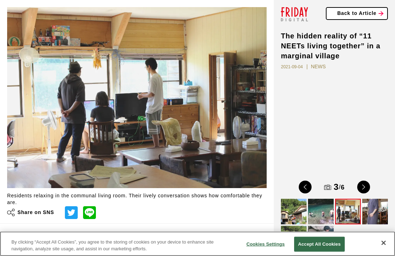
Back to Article (356, 13)
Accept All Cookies (319, 244)
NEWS (318, 66)
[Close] (383, 243)
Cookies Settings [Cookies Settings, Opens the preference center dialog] (265, 244)
